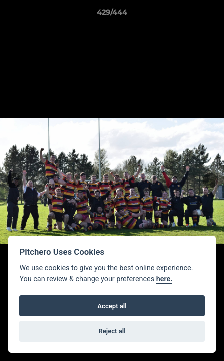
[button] (212, 14)
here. (164, 279)
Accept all (111, 306)
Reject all (111, 331)
